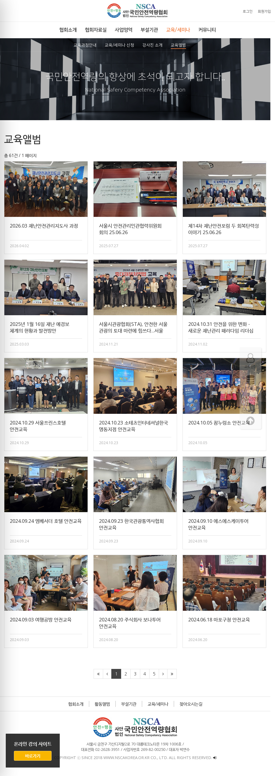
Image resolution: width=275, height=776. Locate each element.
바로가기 (32, 756)
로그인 (248, 11)
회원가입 (264, 11)
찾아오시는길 (193, 709)
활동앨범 (104, 709)
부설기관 (131, 709)
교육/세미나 (160, 709)
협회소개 (78, 709)
